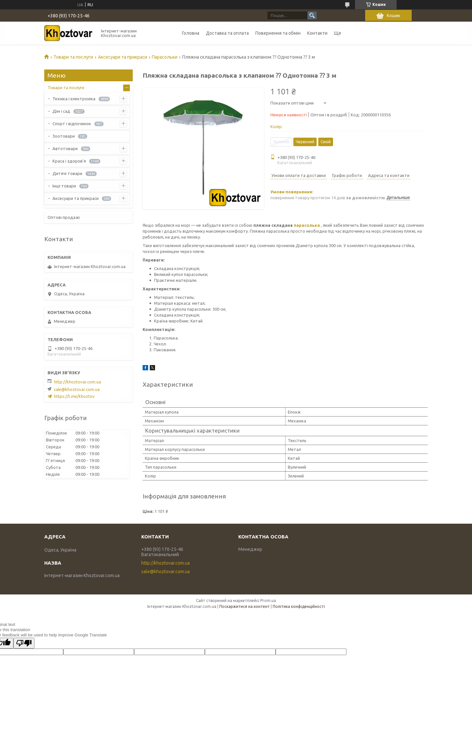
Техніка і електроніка (73, 98)
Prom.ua (268, 600)
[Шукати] (312, 15)
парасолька (307, 225)
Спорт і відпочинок (71, 123)
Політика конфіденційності (299, 606)
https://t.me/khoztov (74, 396)
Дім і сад (61, 111)
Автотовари (65, 148)
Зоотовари (63, 136)
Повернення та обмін (278, 33)
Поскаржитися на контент (244, 606)
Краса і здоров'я (69, 161)
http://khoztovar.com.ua (77, 381)
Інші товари (64, 186)
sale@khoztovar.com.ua (77, 389)
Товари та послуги (73, 57)
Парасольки (164, 57)
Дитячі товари (67, 173)
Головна (190, 33)
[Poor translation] (23, 643)
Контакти (317, 33)
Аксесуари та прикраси (122, 57)
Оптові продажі (64, 217)
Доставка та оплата (227, 33)
